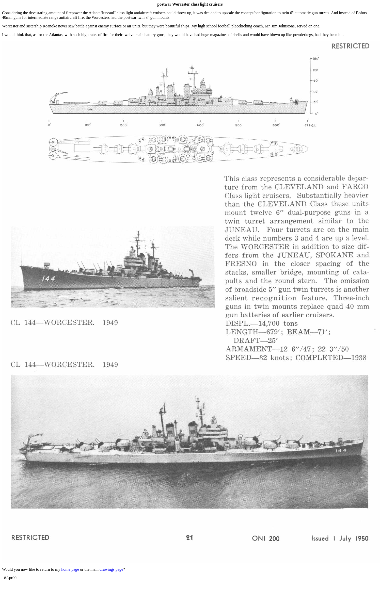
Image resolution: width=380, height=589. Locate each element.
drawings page (111, 569)
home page (70, 569)
